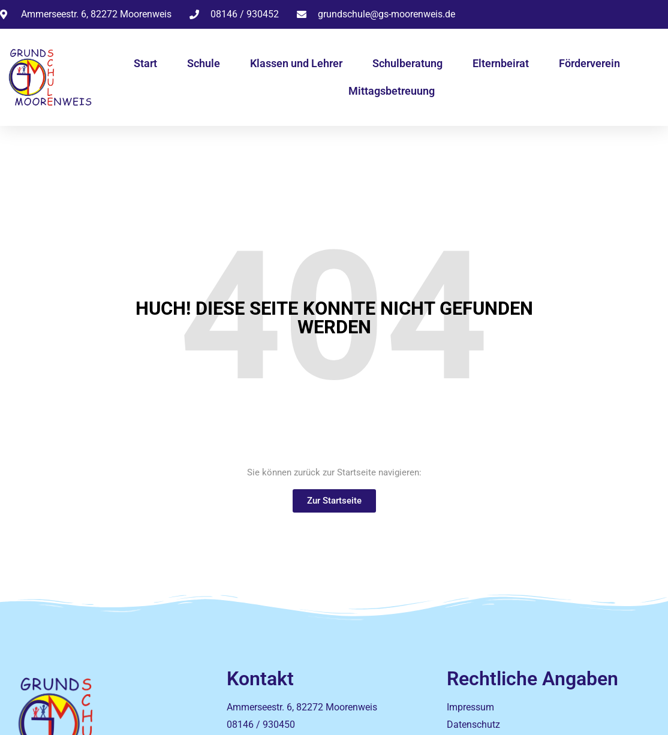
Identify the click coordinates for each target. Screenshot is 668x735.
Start (145, 63)
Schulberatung (407, 63)
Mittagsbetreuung (391, 91)
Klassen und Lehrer (296, 63)
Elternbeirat (501, 63)
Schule (203, 63)
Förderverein (589, 63)
